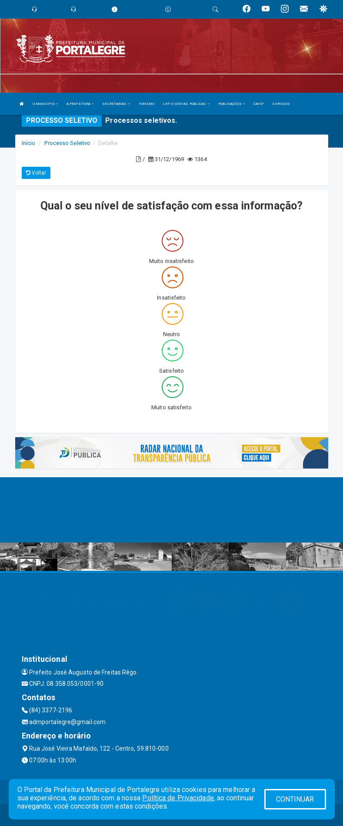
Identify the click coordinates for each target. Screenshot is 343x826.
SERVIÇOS (281, 104)
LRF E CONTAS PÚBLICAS (186, 104)
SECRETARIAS (116, 104)
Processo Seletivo (67, 143)
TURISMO (147, 104)
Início (29, 143)
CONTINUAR (295, 799)
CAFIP (258, 104)
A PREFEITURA (80, 104)
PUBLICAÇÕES (231, 104)
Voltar (36, 173)
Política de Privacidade (177, 798)
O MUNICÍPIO (45, 104)
